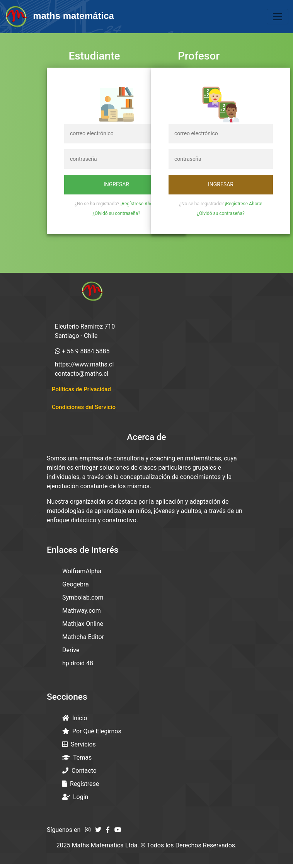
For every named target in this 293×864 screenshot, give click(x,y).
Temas (77, 757)
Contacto (79, 770)
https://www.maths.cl (84, 364)
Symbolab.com (83, 597)
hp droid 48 (77, 663)
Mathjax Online (82, 623)
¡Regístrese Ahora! (139, 203)
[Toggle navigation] (277, 16)
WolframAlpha (81, 571)
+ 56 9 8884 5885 (82, 351)
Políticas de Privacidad (81, 389)
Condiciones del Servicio (84, 407)
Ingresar (116, 184)
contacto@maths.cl (82, 373)
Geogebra (75, 584)
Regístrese (80, 783)
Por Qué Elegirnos (91, 731)
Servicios (79, 744)
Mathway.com (81, 610)
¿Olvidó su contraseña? (116, 213)
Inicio (74, 718)
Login (75, 797)
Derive (70, 650)
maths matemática (59, 16)
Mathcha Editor (83, 637)
